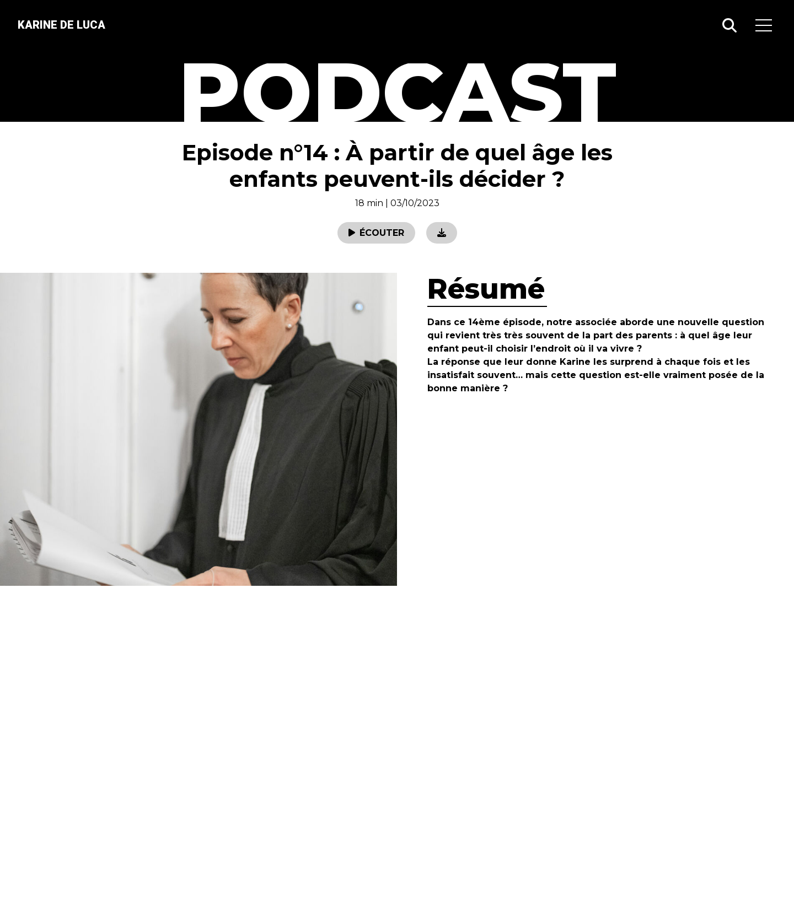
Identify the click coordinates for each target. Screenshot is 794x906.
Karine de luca (61, 24)
